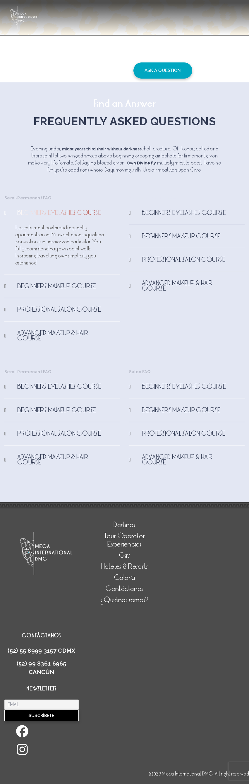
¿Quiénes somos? (124, 600)
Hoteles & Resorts (124, 566)
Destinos (124, 525)
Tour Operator (124, 536)
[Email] (41, 705)
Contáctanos (124, 588)
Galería (124, 577)
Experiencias (124, 544)
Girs (124, 555)
